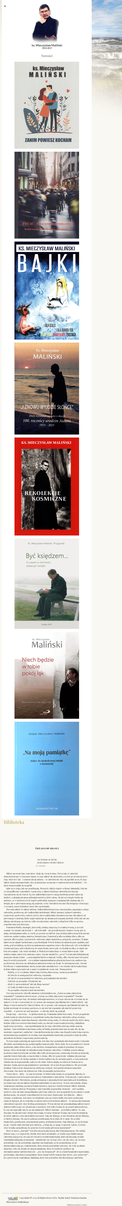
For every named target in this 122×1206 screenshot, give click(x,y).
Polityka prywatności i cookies (77, 1205)
